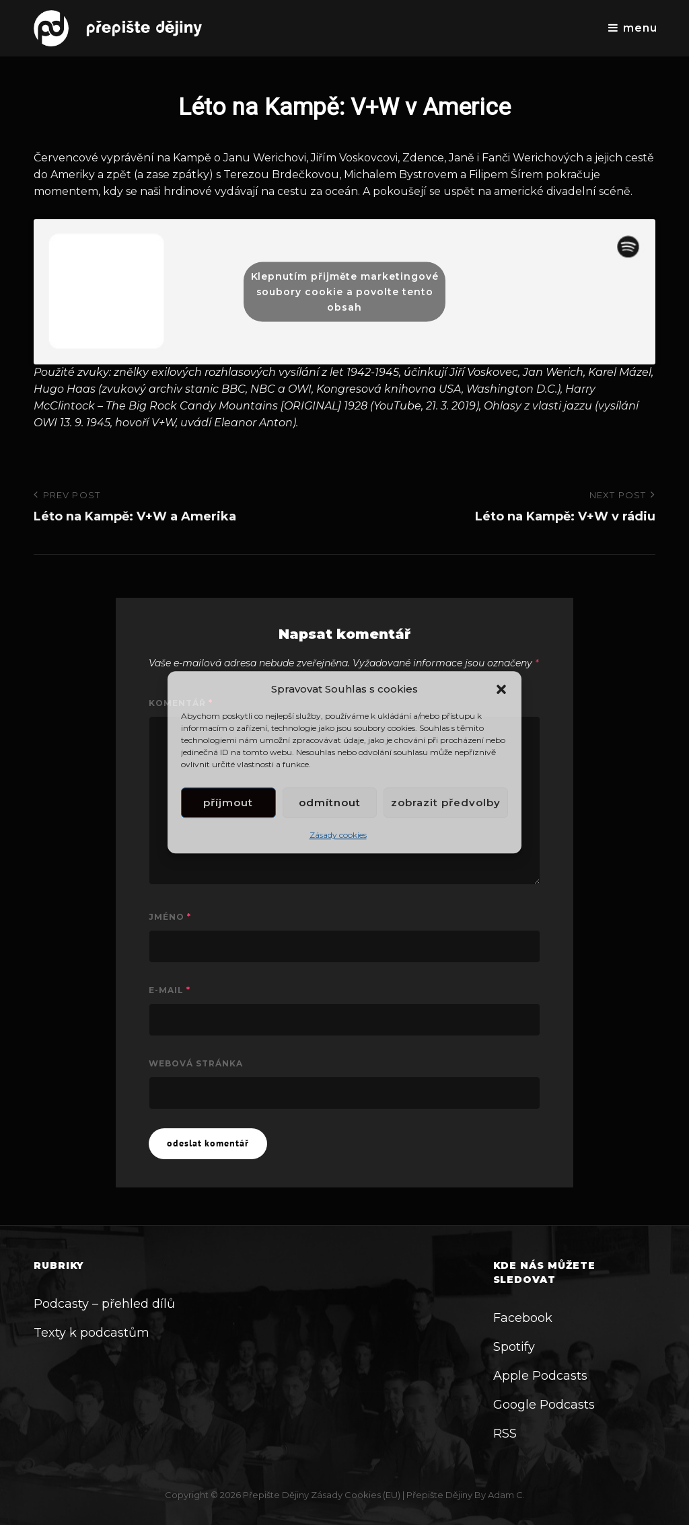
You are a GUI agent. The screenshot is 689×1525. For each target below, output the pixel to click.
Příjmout (228, 802)
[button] (501, 689)
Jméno (170, 917)
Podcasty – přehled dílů (104, 1303)
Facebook (522, 1318)
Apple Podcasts (540, 1375)
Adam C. (506, 1494)
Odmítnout (330, 802)
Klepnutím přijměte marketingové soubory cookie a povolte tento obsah (345, 291)
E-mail (169, 990)
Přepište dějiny (276, 1494)
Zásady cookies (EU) (355, 1494)
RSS (505, 1433)
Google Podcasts (544, 1404)
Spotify (514, 1346)
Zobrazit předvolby (446, 802)
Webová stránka (196, 1063)
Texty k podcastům (91, 1332)
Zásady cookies (338, 835)
